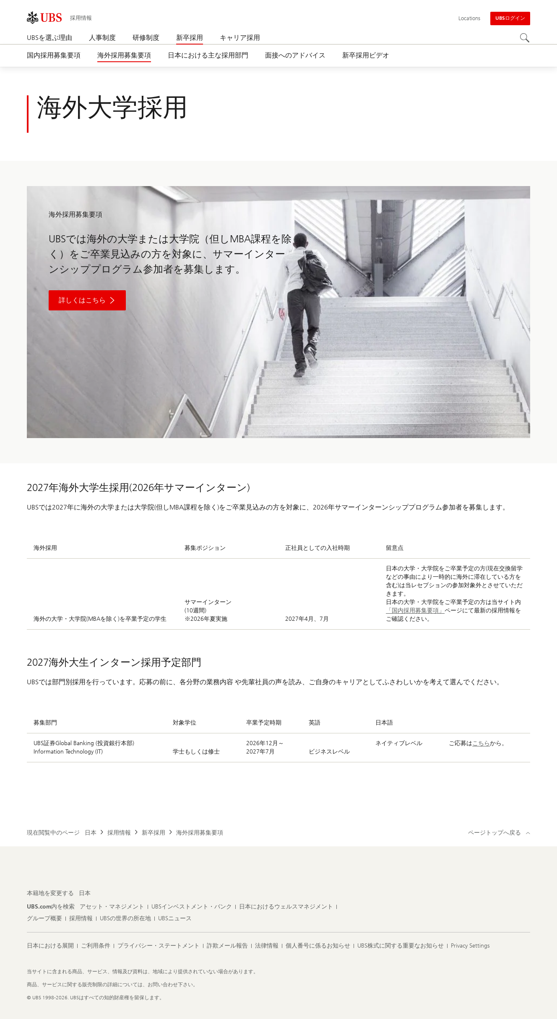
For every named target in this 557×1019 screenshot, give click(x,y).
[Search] (525, 38)
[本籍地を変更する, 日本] (85, 893)
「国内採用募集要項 (412, 610)
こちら (481, 743)
